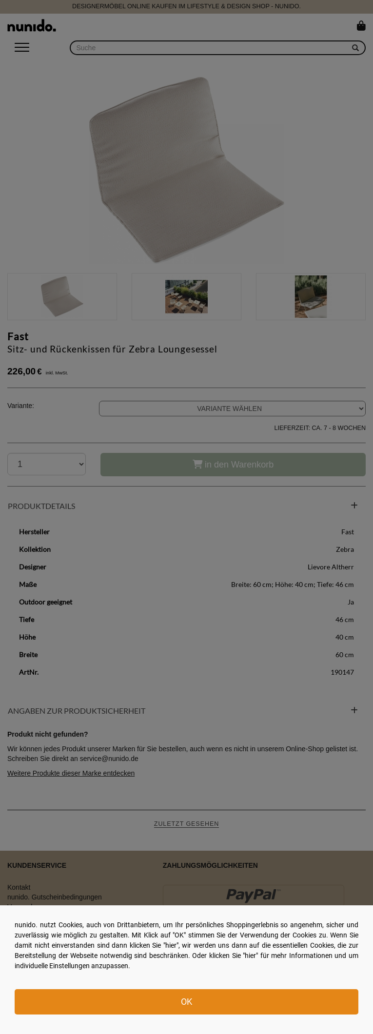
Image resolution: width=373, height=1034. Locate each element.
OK (186, 1001)
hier (171, 945)
